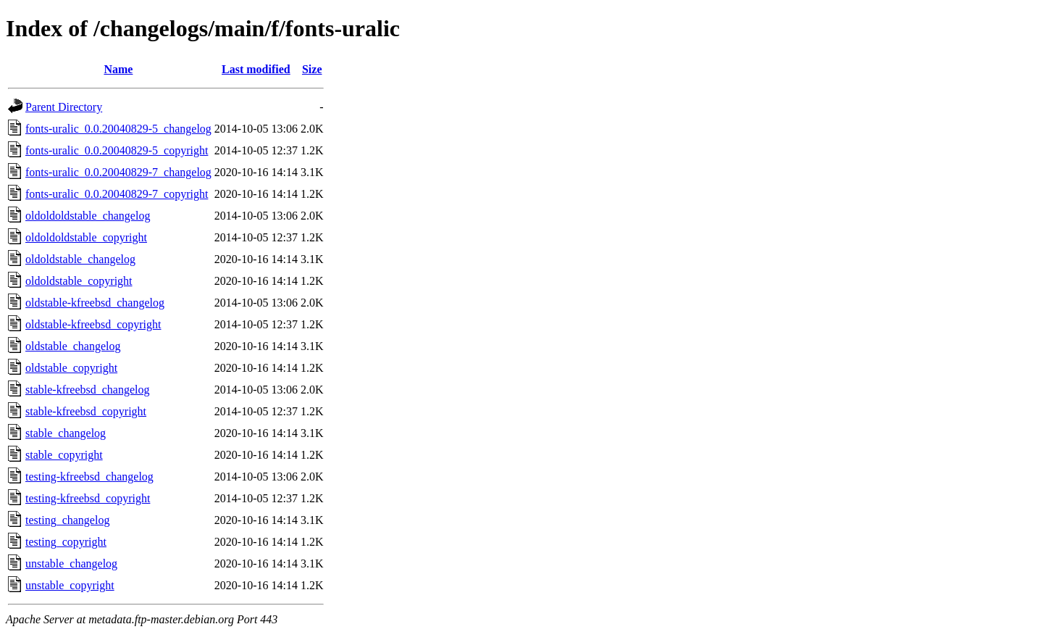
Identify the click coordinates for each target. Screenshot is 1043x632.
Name (118, 69)
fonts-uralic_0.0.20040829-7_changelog (118, 172)
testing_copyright (65, 542)
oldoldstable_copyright (79, 281)
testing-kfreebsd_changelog (89, 476)
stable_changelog (65, 433)
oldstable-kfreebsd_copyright (93, 324)
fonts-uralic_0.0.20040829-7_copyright (116, 194)
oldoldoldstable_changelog (87, 215)
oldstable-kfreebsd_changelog (94, 302)
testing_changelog (67, 520)
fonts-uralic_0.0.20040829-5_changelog (118, 128)
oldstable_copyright (71, 368)
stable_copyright (64, 455)
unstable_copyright (69, 585)
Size (312, 69)
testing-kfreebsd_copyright (87, 498)
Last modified (256, 69)
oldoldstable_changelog (80, 259)
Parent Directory (63, 107)
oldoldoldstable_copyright (86, 237)
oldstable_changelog (73, 346)
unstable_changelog (71, 563)
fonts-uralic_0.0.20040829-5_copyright (116, 150)
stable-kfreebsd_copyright (85, 411)
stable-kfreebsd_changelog (87, 389)
